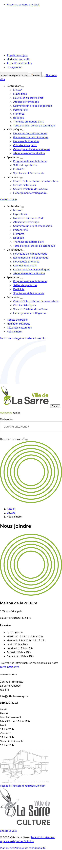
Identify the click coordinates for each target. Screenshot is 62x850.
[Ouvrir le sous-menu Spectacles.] (21, 158)
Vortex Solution (25, 841)
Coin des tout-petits (25, 145)
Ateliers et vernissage (26, 102)
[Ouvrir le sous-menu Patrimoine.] (21, 177)
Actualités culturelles (19, 63)
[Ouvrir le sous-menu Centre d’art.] (22, 86)
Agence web (7, 841)
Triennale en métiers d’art (28, 121)
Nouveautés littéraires (26, 141)
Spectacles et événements (28, 173)
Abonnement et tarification (29, 153)
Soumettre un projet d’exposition (32, 106)
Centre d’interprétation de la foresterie (36, 181)
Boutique (18, 118)
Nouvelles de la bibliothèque (30, 133)
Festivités (18, 169)
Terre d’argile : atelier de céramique (34, 125)
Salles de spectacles (25, 165)
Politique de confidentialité (29, 848)
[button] (20, 74)
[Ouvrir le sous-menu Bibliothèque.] (23, 130)
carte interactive (9, 667)
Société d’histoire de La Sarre (30, 189)
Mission (17, 90)
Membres (18, 114)
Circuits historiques (24, 185)
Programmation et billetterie (30, 161)
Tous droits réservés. (43, 837)
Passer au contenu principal (23, 4)
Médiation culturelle (18, 59)
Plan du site (7, 848)
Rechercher (6, 419)
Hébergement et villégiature (29, 193)
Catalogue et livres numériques (31, 149)
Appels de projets (17, 55)
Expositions (20, 94)
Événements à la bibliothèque (30, 137)
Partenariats (20, 110)
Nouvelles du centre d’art (28, 98)
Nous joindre (14, 67)
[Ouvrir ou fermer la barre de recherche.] (43, 76)
